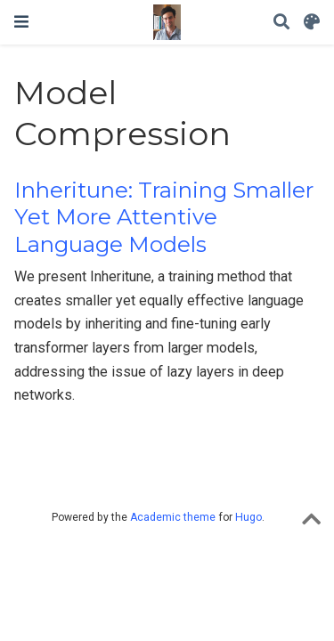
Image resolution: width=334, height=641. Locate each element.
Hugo (248, 517)
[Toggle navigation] (21, 22)
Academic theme (173, 517)
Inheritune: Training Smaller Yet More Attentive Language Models (164, 217)
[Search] (281, 22)
